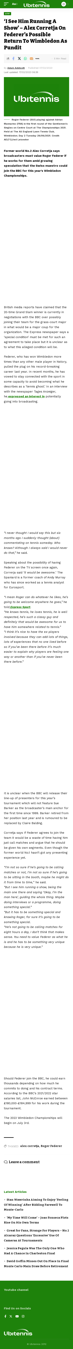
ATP (7, 13)
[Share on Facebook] (13, 58)
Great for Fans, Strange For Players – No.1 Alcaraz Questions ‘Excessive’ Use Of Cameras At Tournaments (36, 1235)
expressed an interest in (26, 396)
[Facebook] (5, 1317)
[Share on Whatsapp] (25, 58)
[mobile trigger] (7, 4)
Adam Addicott (16, 68)
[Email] (31, 58)
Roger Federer (51, 1146)
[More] (37, 58)
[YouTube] (17, 1317)
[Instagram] (23, 1317)
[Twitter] (11, 1317)
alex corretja (29, 1146)
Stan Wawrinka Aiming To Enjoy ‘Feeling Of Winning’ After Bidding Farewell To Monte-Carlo (36, 1204)
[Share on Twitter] (19, 58)
